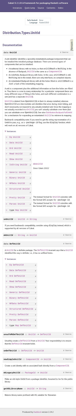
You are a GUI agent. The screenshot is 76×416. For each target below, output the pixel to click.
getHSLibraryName (13, 388)
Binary (13, 178)
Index (60, 7)
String (33, 219)
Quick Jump (30, 7)
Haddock (37, 412)
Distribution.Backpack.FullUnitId (59, 112)
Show (12, 159)
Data (12, 142)
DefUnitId (15, 244)
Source (41, 7)
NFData (13, 183)
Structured (15, 189)
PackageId (30, 372)
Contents (51, 7)
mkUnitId (38, 164)
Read (12, 153)
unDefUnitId (10, 350)
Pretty (13, 197)
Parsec (13, 204)
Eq (11, 137)
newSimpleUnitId (12, 359)
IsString (14, 164)
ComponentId (55, 71)
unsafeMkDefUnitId (14, 334)
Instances (17, 7)
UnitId (13, 52)
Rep (17, 210)
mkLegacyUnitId (12, 372)
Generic (14, 172)
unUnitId (8, 219)
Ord (11, 148)
